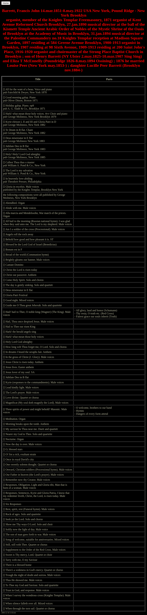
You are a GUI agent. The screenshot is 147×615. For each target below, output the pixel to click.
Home (6, 3)
